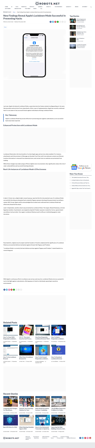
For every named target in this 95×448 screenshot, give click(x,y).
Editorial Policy (45, 436)
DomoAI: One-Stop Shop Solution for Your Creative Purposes (26, 410)
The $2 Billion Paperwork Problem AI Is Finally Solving (58, 410)
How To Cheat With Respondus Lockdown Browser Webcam (9, 338)
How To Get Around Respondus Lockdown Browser (41, 358)
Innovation (18, 8)
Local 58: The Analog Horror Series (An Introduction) (81, 45)
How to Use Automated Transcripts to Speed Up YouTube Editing (42, 428)
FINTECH (32, 6)
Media (76, 6)
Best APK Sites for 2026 (10, 427)
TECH (16, 6)
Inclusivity (55, 436)
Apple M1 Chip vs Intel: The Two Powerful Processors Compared (81, 188)
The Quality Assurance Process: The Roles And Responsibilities (80, 177)
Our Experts (36, 436)
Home (6, 6)
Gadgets (68, 6)
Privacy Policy (60, 438)
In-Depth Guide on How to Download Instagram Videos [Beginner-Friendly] (80, 180)
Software (7, 8)
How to (48, 6)
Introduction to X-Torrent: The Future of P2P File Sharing (81, 26)
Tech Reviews (58, 6)
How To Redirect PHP (80, 39)
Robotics (23, 6)
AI (11, 6)
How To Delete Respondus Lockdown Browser (57, 338)
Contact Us (44, 438)
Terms (52, 438)
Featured (27, 8)
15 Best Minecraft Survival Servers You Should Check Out (81, 185)
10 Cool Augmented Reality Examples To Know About (81, 20)
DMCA (27, 439)
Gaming (40, 6)
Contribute (28, 438)
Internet (84, 6)
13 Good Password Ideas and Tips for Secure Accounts (80, 182)
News (34, 8)
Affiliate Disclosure (71, 438)
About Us (28, 436)
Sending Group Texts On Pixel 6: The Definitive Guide (81, 32)
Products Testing (65, 436)
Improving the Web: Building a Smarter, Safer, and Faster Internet (58, 428)
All (41, 8)
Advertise (36, 438)
